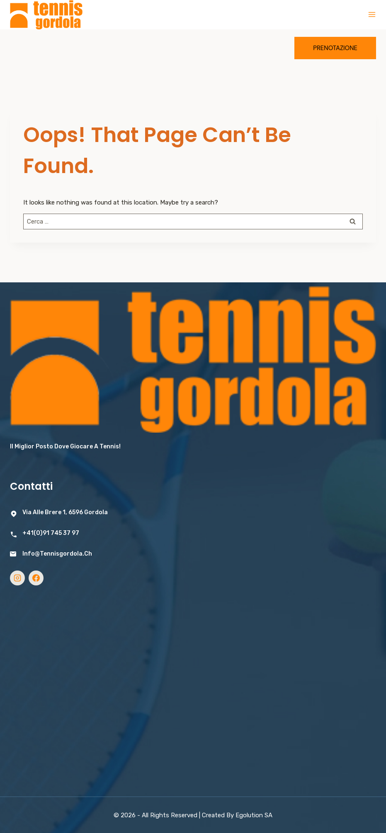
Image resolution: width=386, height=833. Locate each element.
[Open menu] (372, 14)
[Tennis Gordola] (46, 14)
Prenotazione (335, 48)
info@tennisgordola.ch (57, 553)
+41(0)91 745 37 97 (50, 533)
